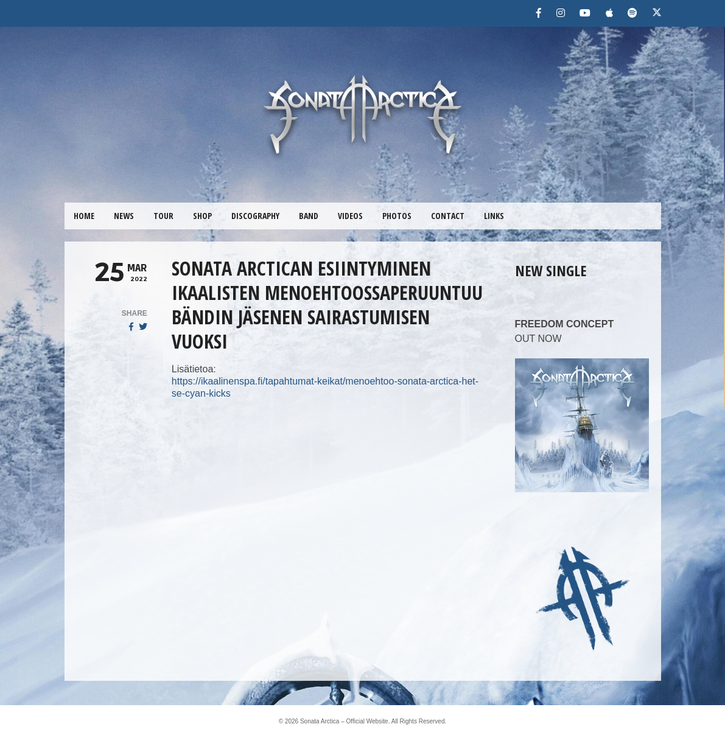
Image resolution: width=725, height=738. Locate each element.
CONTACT (447, 215)
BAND (308, 215)
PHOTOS (397, 215)
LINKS (494, 215)
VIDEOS (350, 215)
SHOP (202, 215)
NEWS (124, 215)
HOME (84, 215)
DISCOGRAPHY (255, 215)
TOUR (163, 215)
